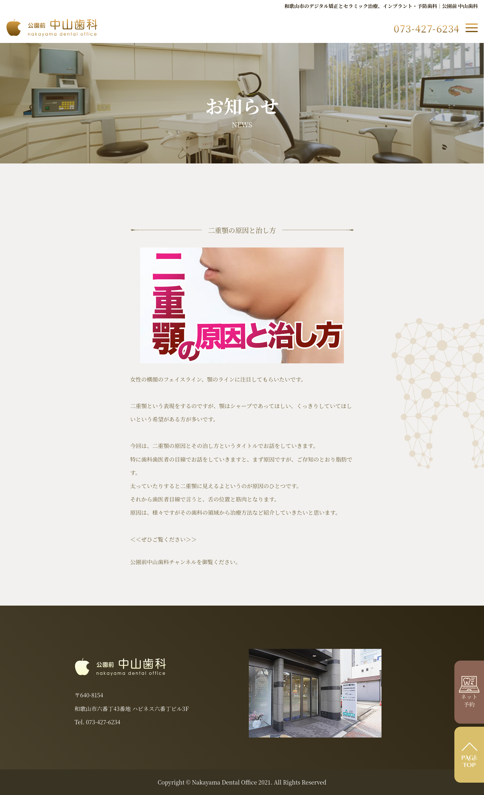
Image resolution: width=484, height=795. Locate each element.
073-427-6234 (103, 722)
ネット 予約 (469, 696)
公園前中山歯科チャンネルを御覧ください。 (185, 562)
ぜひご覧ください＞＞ (169, 539)
